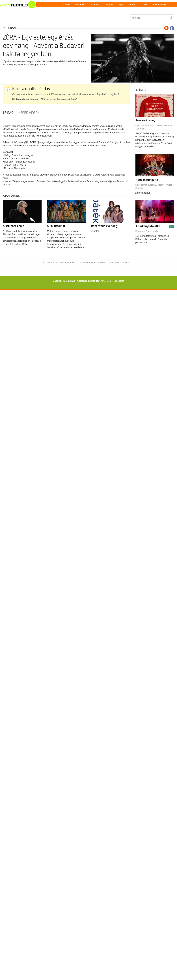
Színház (132, 4)
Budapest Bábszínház (146, 231)
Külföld (109, 4)
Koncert (95, 4)
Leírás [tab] (8, 113)
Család (66, 4)
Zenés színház (158, 4)
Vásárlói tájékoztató (64, 281)
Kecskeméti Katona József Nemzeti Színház (153, 127)
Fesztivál (80, 4)
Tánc (145, 4)
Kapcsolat (118, 281)
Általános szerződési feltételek (94, 281)
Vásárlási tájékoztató (120, 262)
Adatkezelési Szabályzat (92, 262)
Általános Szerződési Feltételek (58, 262)
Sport (121, 4)
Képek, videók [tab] (29, 113)
